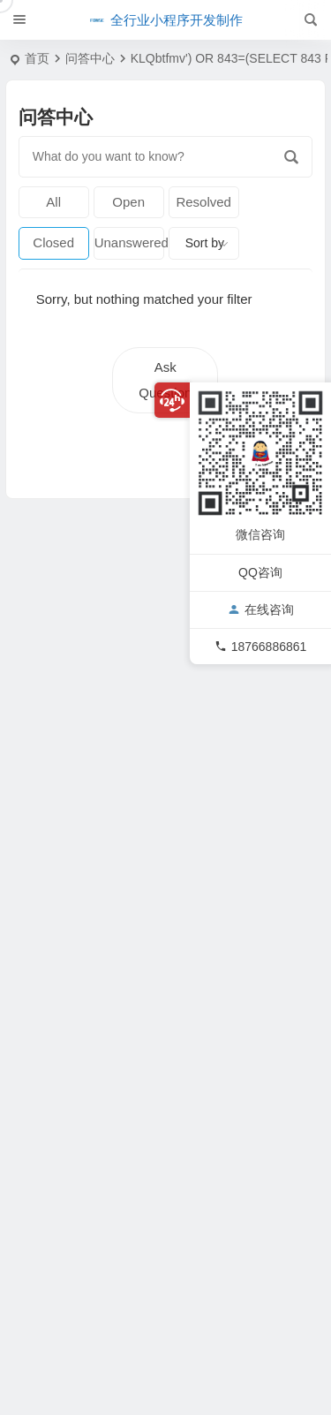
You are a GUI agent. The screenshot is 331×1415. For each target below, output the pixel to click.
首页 (37, 58)
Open (128, 201)
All (53, 201)
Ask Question (165, 379)
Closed (53, 242)
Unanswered (129, 242)
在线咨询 (261, 609)
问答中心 (90, 58)
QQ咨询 (260, 571)
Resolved (203, 201)
